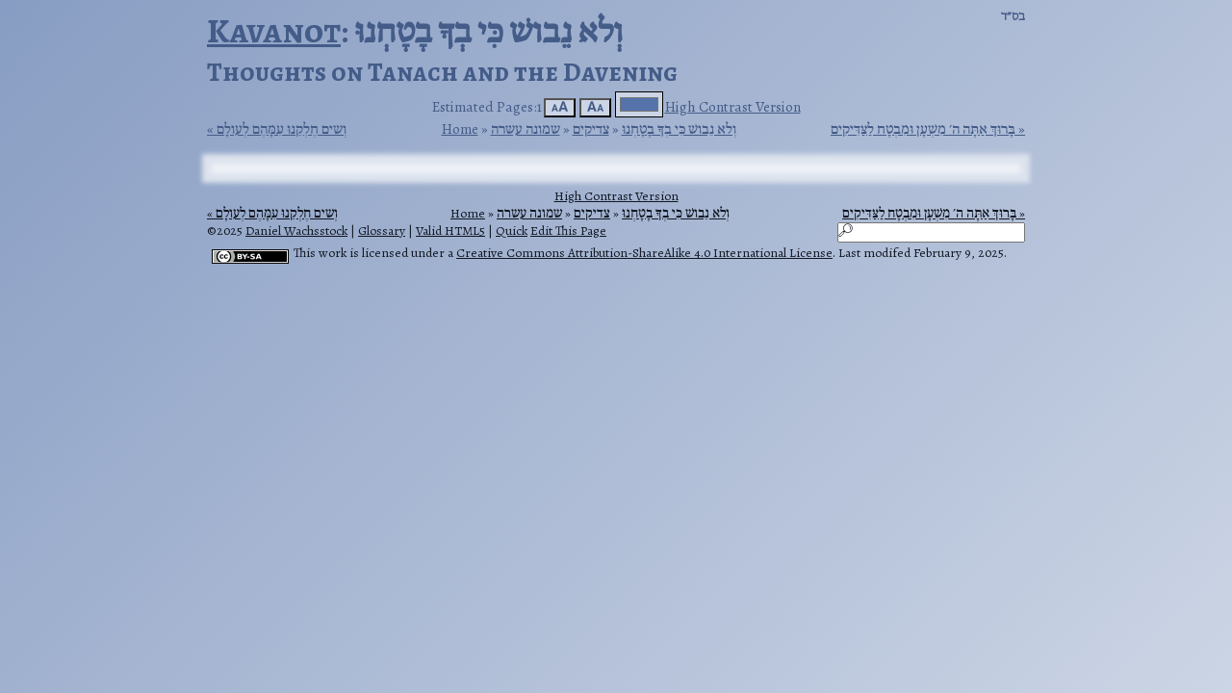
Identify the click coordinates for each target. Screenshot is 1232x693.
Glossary (381, 230)
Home (460, 128)
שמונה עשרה (525, 128)
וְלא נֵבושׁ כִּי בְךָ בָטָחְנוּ (679, 128)
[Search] (931, 232)
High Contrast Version (733, 106)
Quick (511, 230)
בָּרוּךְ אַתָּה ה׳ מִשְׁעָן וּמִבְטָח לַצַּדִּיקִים (923, 129)
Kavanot (274, 30)
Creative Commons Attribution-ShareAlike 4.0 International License (644, 253)
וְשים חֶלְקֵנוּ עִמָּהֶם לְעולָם (281, 129)
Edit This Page (568, 230)
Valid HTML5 (450, 230)
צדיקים (591, 128)
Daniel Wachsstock (296, 230)
